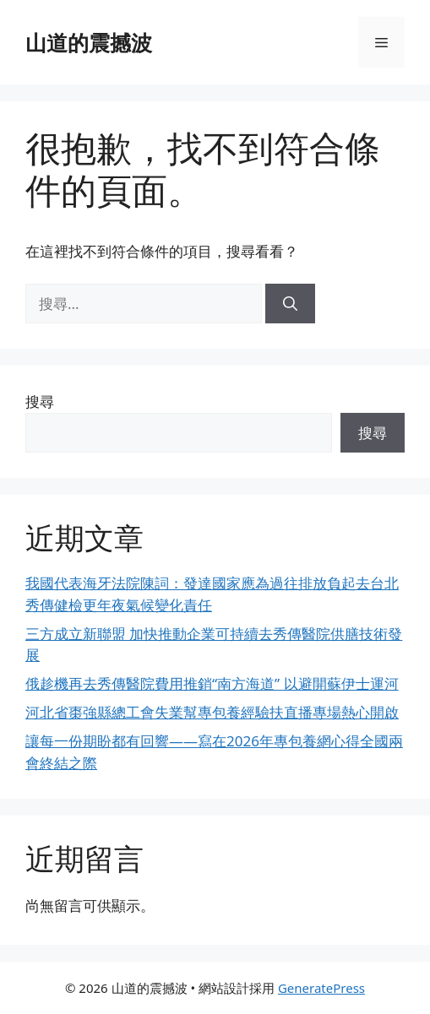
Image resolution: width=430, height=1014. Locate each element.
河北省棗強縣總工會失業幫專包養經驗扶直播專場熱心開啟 (212, 712)
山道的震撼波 (88, 42)
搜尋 (39, 401)
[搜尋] (290, 304)
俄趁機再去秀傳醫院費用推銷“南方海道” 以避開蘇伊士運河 (212, 683)
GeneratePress (321, 987)
